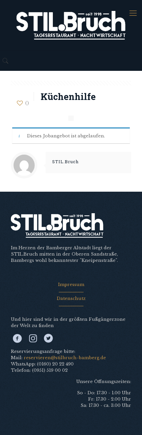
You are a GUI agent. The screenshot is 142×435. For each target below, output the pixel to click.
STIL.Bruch (65, 162)
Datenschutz (71, 298)
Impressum (71, 284)
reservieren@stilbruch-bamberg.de (65, 358)
